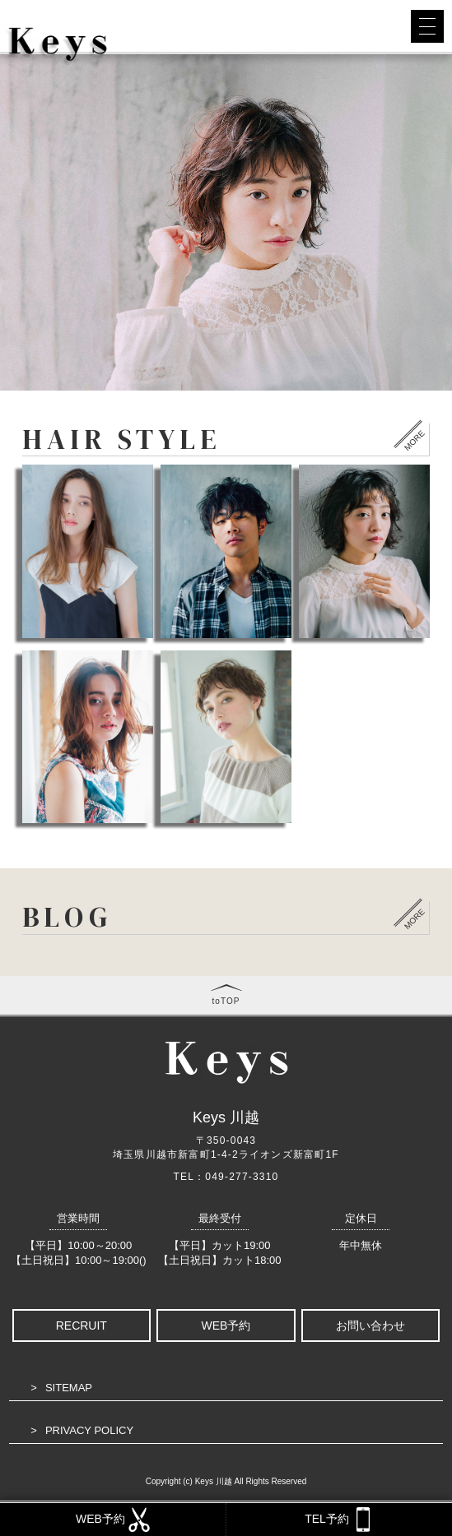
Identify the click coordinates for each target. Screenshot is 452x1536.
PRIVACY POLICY (89, 1430)
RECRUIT (81, 1325)
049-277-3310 (241, 1176)
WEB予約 (226, 1325)
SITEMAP (68, 1387)
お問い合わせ (370, 1325)
